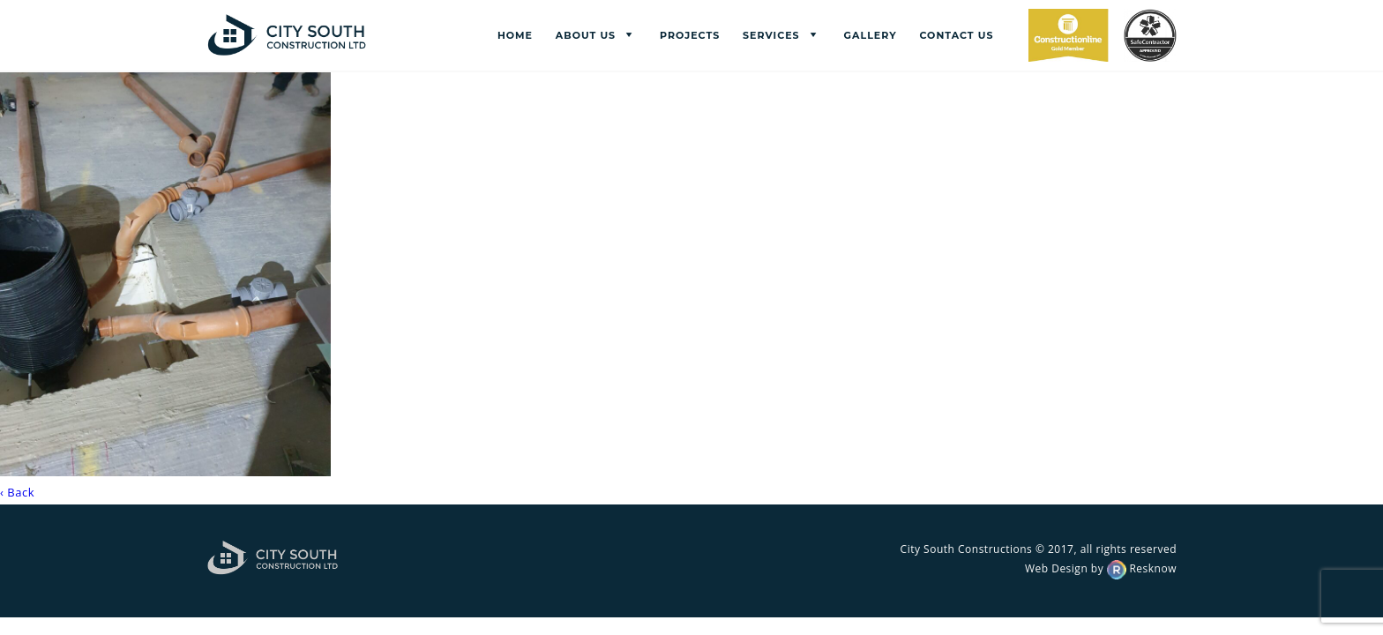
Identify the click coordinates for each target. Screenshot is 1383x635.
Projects (690, 35)
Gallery (870, 35)
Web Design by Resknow (1101, 568)
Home (515, 35)
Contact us (956, 35)
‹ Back (17, 492)
